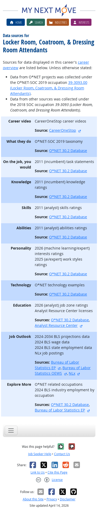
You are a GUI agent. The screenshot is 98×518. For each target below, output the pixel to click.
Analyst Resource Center (56, 325)
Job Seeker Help (39, 454)
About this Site (33, 499)
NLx (72, 373)
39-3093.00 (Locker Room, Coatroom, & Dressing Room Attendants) (48, 88)
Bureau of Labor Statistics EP (60, 410)
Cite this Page (57, 472)
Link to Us (38, 472)
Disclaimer (68, 499)
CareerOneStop (62, 130)
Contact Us (62, 454)
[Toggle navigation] (11, 430)
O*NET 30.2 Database (68, 150)
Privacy (52, 499)
